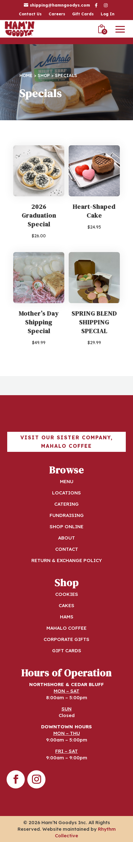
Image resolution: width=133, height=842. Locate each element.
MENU (66, 481)
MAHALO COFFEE (66, 628)
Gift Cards (83, 14)
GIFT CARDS (66, 650)
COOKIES (66, 594)
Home (26, 75)
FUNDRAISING (67, 515)
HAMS (66, 617)
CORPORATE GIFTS (66, 639)
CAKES (66, 605)
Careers (57, 14)
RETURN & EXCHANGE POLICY (66, 560)
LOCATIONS (66, 493)
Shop (44, 75)
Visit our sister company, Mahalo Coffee (66, 441)
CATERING (66, 504)
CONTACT (66, 549)
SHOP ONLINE (66, 526)
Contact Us (30, 14)
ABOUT (66, 538)
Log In (107, 14)
